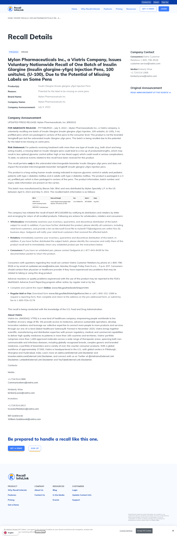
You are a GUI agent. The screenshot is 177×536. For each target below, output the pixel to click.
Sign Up (165, 2)
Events (56, 500)
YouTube (62, 359)
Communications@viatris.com (23, 382)
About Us (39, 490)
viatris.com (63, 352)
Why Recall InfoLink (17, 490)
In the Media (58, 495)
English (9, 532)
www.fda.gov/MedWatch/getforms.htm (69, 293)
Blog (55, 490)
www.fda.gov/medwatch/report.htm (70, 287)
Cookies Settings (126, 531)
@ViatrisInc (94, 356)
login (164, 9)
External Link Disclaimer (81, 352)
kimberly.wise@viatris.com (21, 392)
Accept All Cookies (144, 531)
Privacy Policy (155, 520)
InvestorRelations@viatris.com (23, 408)
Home (10, 18)
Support (76, 500)
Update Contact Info (81, 495)
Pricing (11, 500)
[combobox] (10, 532)
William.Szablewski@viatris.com (24, 419)
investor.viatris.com (18, 356)
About (156, 2)
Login (74, 490)
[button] (131, 9)
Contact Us (146, 2)
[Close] (173, 531)
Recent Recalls (21, 18)
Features (12, 495)
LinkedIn (24, 359)
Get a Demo (148, 9)
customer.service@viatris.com (44, 266)
